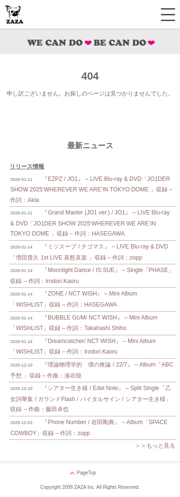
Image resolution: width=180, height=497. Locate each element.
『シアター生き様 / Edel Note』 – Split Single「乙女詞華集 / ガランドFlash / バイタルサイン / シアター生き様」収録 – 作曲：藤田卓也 (90, 399)
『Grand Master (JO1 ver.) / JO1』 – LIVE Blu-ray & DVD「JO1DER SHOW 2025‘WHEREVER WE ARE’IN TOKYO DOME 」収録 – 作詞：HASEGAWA (89, 223)
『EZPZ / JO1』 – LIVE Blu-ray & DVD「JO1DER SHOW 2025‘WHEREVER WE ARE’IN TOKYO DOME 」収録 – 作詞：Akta (91, 189)
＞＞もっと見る (155, 445)
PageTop (86, 472)
